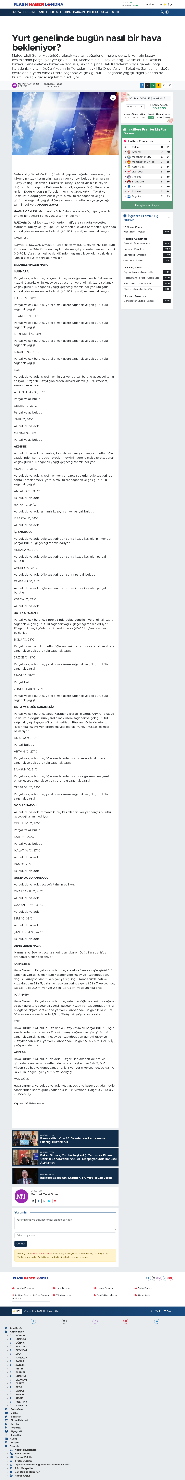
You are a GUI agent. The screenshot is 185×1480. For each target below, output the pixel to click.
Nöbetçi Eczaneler (23, 1288)
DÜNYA (16, 12)
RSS (16, 1311)
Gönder (20, 1243)
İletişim (12, 1442)
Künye (11, 1439)
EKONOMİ (29, 12)
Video (11, 1413)
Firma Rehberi (16, 1420)
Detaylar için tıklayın (147, 205)
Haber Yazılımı (155, 1311)
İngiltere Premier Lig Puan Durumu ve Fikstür (30, 1297)
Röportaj (13, 1427)
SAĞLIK (17, 1365)
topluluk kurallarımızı (42, 1254)
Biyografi (13, 1431)
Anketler (13, 1435)
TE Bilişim (168, 1311)
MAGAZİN (79, 12)
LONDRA (65, 12)
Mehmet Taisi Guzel (45, 1194)
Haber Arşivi (142, 1295)
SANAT (105, 12)
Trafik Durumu (143, 1288)
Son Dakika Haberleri (106, 1295)
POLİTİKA (93, 12)
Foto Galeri (14, 1409)
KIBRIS (54, 12)
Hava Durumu (61, 1288)
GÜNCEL (42, 12)
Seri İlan (12, 1424)
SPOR (115, 12)
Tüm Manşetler (62, 1295)
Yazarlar (13, 1416)
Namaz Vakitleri (104, 1288)
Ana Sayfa (13, 1328)
